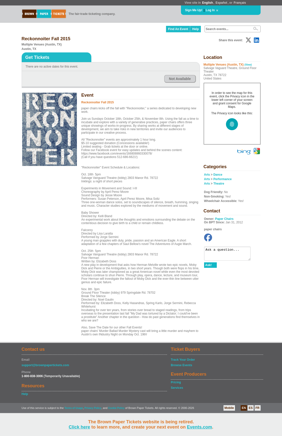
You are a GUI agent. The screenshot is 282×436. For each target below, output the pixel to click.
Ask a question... (230, 254)
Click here (79, 427)
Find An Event (178, 29)
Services (177, 388)
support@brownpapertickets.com (45, 365)
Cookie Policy (116, 408)
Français (240, 2)
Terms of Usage (73, 408)
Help (195, 29)
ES (251, 408)
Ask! (208, 267)
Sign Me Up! (193, 10)
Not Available (180, 79)
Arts (207, 174)
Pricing (176, 382)
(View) (248, 64)
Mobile (229, 408)
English (207, 2)
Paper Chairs (224, 219)
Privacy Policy (92, 408)
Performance (222, 179)
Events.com (199, 427)
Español (221, 2)
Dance (217, 174)
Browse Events (181, 365)
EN (244, 408)
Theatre (218, 183)
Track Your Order (183, 359)
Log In (210, 10)
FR (258, 408)
